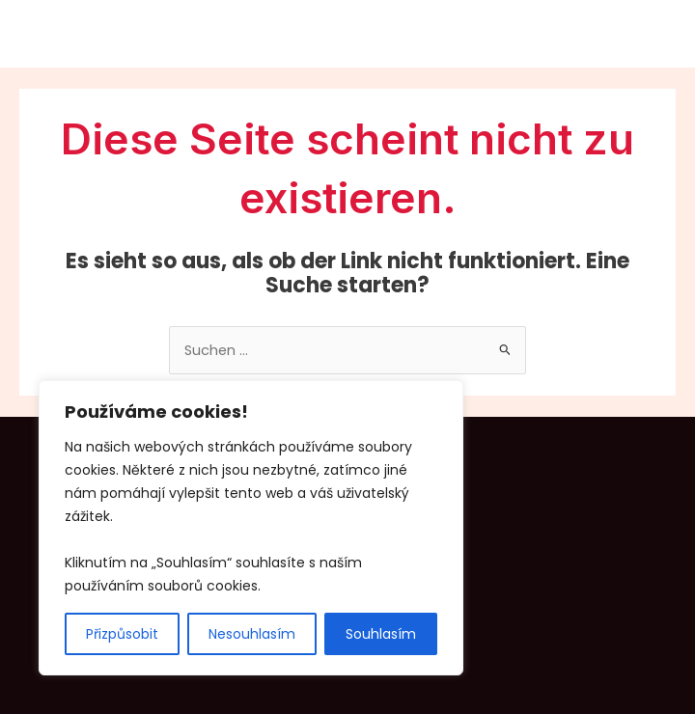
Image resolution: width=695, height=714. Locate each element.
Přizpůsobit (122, 634)
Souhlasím (381, 634)
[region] (251, 528)
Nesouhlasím (251, 634)
